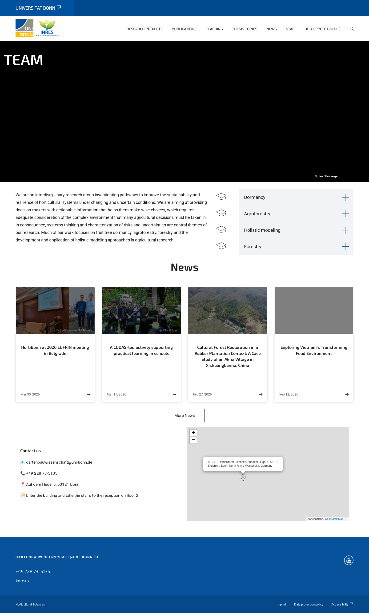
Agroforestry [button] (257, 214)
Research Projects (145, 29)
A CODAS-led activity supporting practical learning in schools (141, 350)
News (271, 29)
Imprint (281, 604)
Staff (291, 29)
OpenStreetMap (336, 518)
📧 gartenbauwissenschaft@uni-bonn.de (56, 462)
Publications (184, 29)
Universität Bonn (39, 8)
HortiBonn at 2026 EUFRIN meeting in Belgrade (55, 350)
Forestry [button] (252, 246)
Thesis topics (244, 29)
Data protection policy (308, 604)
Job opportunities (323, 29)
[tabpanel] (184, 111)
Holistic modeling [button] (262, 230)
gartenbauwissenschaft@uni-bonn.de (57, 557)
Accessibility (342, 604)
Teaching (214, 29)
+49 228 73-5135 (33, 571)
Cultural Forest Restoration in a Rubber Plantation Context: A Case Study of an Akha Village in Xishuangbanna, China (228, 356)
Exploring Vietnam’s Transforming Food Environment (314, 350)
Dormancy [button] (254, 197)
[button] (243, 477)
